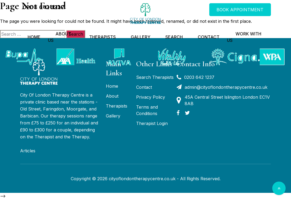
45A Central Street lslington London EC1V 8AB (223, 100)
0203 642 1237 (44, 7)
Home (34, 37)
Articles (27, 150)
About (112, 96)
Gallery (140, 37)
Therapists (102, 37)
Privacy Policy (150, 97)
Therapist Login (152, 123)
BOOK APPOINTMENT (240, 9)
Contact (208, 37)
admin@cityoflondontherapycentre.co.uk (222, 87)
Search (174, 37)
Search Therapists (155, 77)
